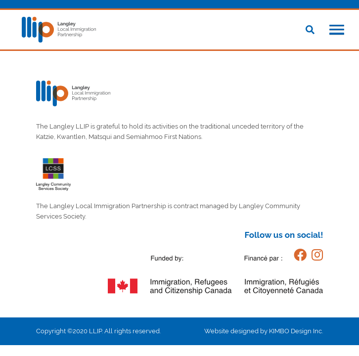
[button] (336, 30)
